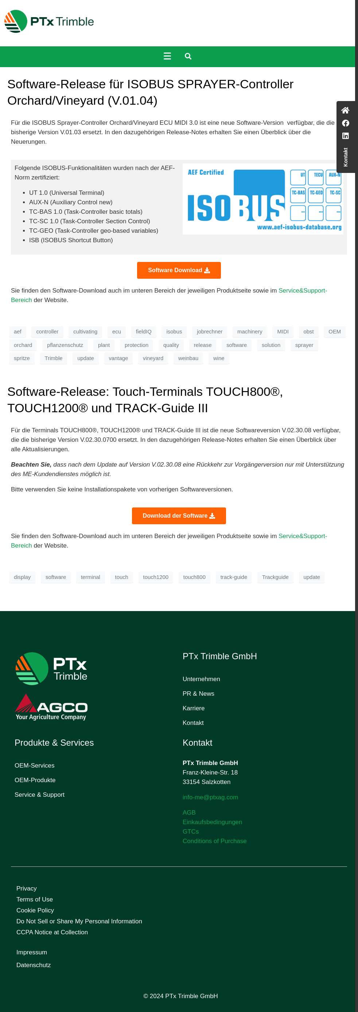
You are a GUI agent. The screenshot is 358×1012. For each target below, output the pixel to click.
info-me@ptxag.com (210, 797)
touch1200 (155, 577)
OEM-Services (35, 765)
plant (104, 345)
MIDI (282, 332)
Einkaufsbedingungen (212, 822)
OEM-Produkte (35, 780)
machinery (249, 332)
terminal (90, 577)
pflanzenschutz (65, 345)
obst (309, 332)
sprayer (304, 345)
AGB (189, 812)
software (236, 345)
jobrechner (209, 332)
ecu (116, 332)
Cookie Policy (35, 910)
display (22, 577)
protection (136, 345)
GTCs (191, 831)
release (203, 345)
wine (219, 358)
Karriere (194, 708)
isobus (174, 332)
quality (171, 345)
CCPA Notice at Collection (52, 932)
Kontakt (193, 722)
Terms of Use (34, 899)
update (85, 358)
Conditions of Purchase (215, 841)
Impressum (31, 952)
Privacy (26, 888)
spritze (22, 358)
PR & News (198, 693)
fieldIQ (144, 332)
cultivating (85, 332)
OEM (334, 332)
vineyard (153, 358)
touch (121, 577)
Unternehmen (201, 679)
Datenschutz (33, 965)
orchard (23, 345)
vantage (118, 358)
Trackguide (275, 577)
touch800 (194, 577)
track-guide (234, 577)
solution (271, 345)
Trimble (54, 358)
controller (47, 332)
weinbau (188, 358)
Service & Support (40, 794)
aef (18, 332)
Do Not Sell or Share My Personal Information (79, 921)
